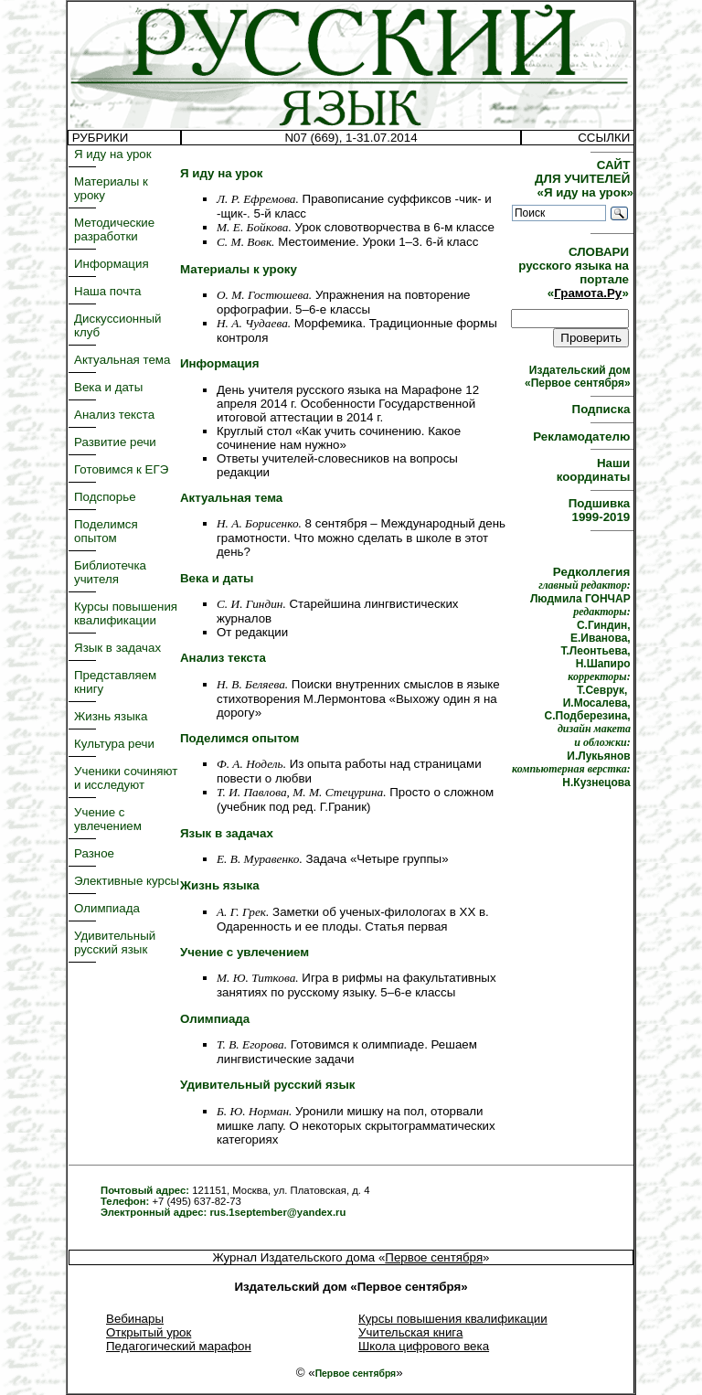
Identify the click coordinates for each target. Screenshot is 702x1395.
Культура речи (114, 744)
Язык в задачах (117, 648)
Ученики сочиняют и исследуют (125, 778)
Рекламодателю (583, 436)
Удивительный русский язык (114, 942)
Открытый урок (148, 1332)
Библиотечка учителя (110, 572)
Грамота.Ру (588, 293)
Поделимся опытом (106, 531)
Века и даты (108, 387)
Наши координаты (595, 470)
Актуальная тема (122, 360)
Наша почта (108, 291)
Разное (94, 853)
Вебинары (135, 1319)
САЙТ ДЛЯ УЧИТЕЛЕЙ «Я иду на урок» (584, 178)
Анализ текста (114, 414)
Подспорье (105, 497)
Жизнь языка (110, 716)
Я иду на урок (113, 154)
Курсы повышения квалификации (125, 613)
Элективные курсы (126, 881)
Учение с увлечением (108, 819)
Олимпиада (107, 908)
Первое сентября (434, 1257)
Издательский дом (579, 376)
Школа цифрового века (423, 1346)
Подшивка (601, 510)
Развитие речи (115, 442)
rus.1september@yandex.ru (277, 1212)
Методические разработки (114, 229)
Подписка (602, 409)
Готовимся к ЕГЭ (121, 469)
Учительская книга (410, 1332)
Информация (111, 264)
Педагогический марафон (178, 1346)
